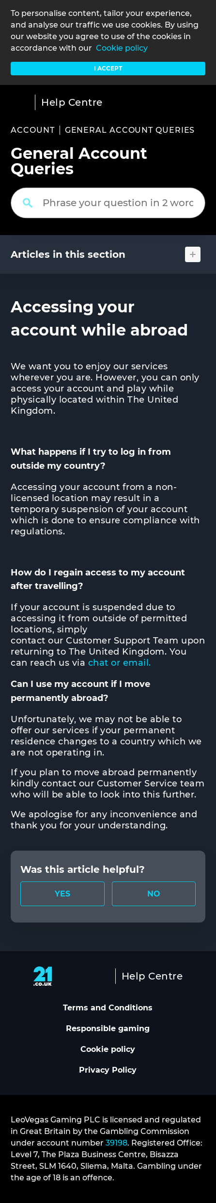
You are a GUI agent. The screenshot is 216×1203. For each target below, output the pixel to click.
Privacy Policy (108, 1070)
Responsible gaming (108, 1028)
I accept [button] (108, 68)
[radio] (62, 893)
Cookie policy (122, 48)
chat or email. (121, 662)
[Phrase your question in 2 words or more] (108, 202)
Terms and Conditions (108, 1007)
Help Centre (72, 102)
